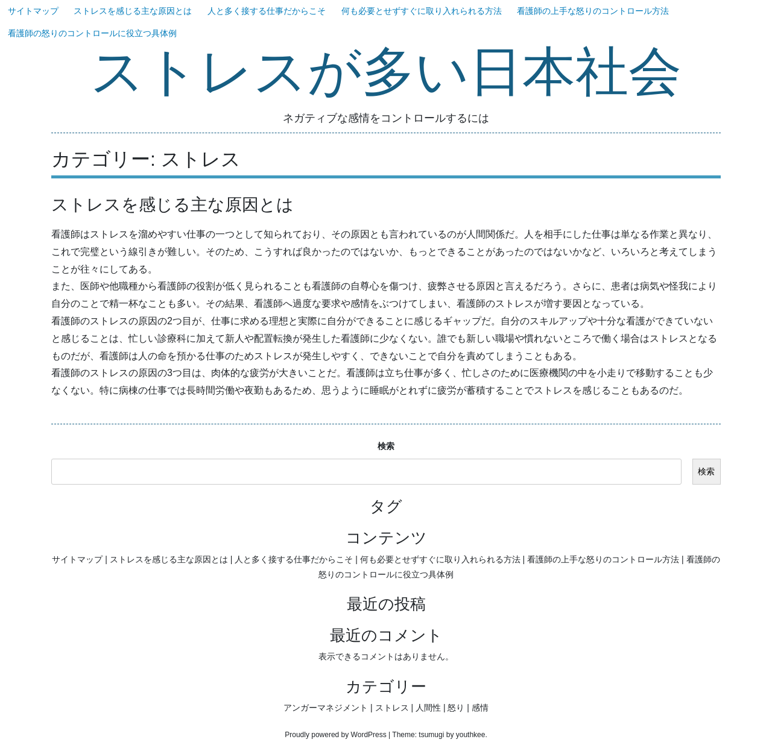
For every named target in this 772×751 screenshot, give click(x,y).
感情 (480, 707)
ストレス (392, 707)
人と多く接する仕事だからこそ (266, 11)
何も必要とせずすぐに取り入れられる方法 (421, 11)
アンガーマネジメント (325, 707)
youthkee (471, 735)
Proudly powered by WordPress (336, 735)
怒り (456, 707)
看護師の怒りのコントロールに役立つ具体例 (92, 33)
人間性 (428, 707)
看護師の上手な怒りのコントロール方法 (593, 11)
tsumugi (431, 735)
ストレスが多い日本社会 (386, 74)
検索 (386, 446)
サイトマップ (33, 11)
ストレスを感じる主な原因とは (133, 11)
